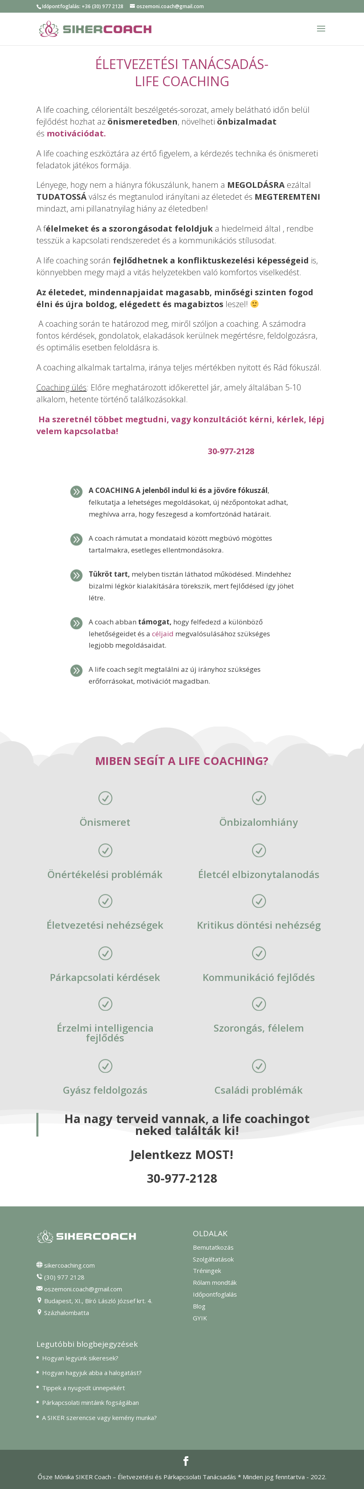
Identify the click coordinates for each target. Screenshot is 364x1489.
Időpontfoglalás (215, 1294)
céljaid (163, 633)
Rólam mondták (215, 1282)
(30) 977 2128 (64, 1277)
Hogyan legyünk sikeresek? (80, 1358)
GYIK (200, 1318)
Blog (199, 1306)
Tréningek (207, 1270)
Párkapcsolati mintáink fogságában (90, 1402)
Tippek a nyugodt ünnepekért (83, 1388)
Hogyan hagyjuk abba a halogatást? (92, 1373)
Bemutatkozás (213, 1247)
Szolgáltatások (213, 1259)
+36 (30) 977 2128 (102, 6)
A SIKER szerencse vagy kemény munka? (99, 1417)
